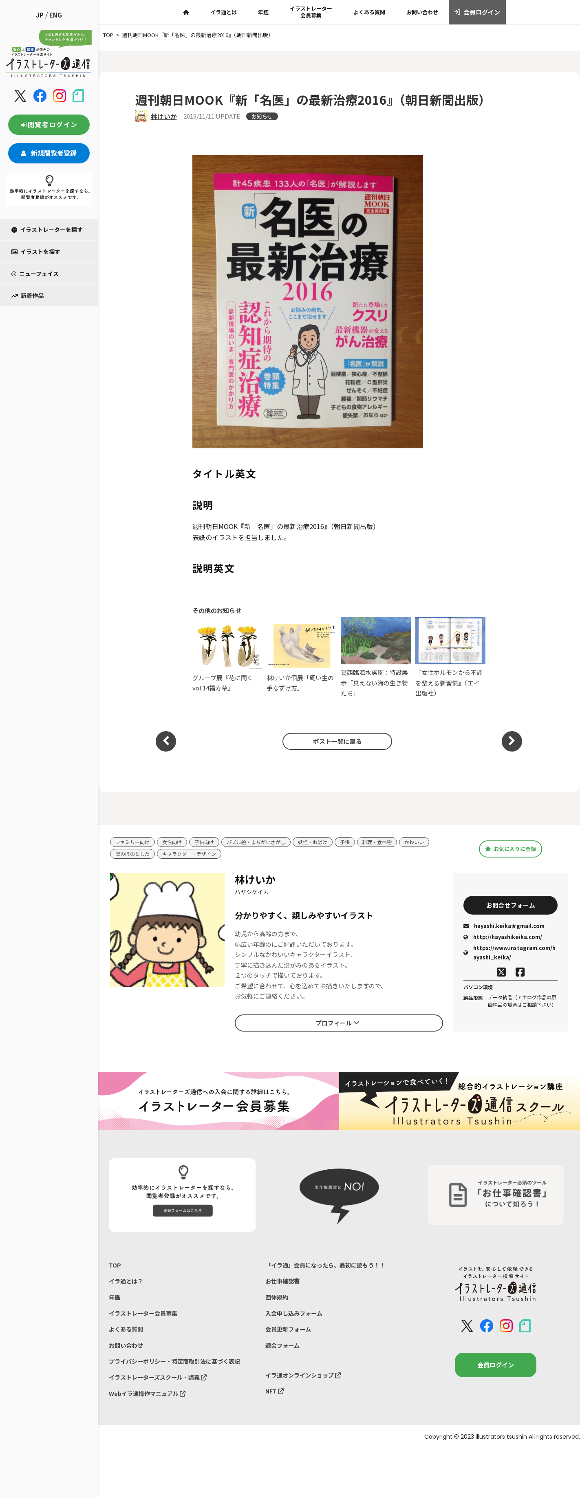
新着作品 (27, 295)
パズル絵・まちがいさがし (264, 842)
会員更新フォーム (289, 1333)
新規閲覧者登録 (49, 153)
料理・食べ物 (392, 842)
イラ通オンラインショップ (305, 1381)
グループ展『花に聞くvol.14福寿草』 (227, 657)
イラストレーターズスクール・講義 (161, 1384)
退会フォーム (283, 1350)
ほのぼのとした (133, 854)
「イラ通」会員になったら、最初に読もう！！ (329, 1266)
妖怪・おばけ (325, 842)
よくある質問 (369, 12)
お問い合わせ (422, 12)
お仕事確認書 (283, 1283)
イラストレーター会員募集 (311, 11)
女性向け (175, 842)
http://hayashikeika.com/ (502, 939)
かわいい (431, 842)
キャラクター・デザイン (194, 854)
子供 (358, 842)
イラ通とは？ (127, 1283)
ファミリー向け (133, 842)
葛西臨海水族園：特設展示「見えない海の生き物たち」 (376, 657)
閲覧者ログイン (49, 124)
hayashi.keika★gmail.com (504, 927)
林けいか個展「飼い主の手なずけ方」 (302, 657)
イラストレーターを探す (47, 229)
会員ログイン (477, 12)
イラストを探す (35, 251)
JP (40, 15)
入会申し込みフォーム (295, 1316)
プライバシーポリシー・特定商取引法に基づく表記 (179, 1367)
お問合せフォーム (511, 906)
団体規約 (277, 1300)
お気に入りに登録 (510, 849)
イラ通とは (223, 12)
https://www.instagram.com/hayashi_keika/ (509, 954)
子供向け (209, 842)
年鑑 (263, 12)
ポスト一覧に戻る (335, 741)
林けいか (164, 116)
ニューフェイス (35, 273)
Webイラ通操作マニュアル (150, 1401)
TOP (115, 1266)
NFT (275, 1398)
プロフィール (337, 1023)
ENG (55, 15)
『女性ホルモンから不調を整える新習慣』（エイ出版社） (450, 657)
